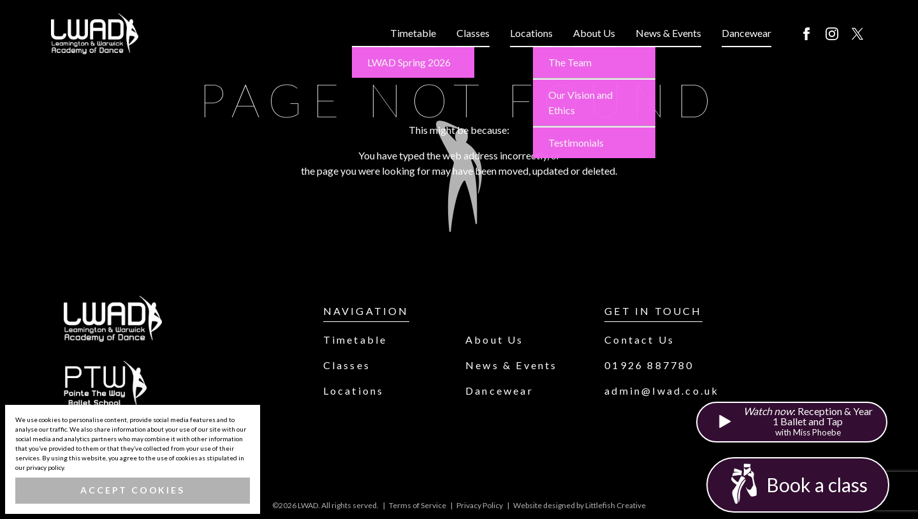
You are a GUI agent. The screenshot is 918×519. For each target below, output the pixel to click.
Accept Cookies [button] (132, 490)
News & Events (668, 33)
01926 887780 (649, 365)
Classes (473, 33)
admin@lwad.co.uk (661, 390)
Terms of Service (417, 505)
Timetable (413, 33)
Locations (531, 33)
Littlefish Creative (615, 505)
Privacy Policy (479, 505)
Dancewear (746, 33)
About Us (594, 33)
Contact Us (639, 339)
